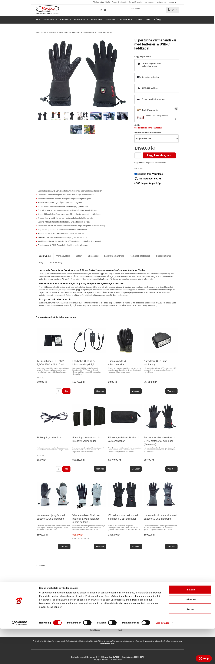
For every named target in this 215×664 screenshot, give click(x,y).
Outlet (147, 19)
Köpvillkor (120, 616)
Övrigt (158, 19)
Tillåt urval (190, 634)
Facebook (171, 616)
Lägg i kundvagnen (159, 155)
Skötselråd (93, 256)
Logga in (172, 2)
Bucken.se (145, 616)
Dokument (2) (55, 262)
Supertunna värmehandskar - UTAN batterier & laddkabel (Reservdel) (159, 440)
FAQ (41, 262)
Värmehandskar (50, 19)
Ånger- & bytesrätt (119, 2)
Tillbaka (40, 565)
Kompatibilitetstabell (140, 256)
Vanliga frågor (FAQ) (101, 2)
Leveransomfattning (114, 256)
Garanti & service (135, 2)
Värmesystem (63, 256)
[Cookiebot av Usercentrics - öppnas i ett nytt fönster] (19, 658)
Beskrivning (45, 256)
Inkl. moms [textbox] (135, 9)
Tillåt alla (190, 625)
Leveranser (149, 2)
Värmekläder (96, 19)
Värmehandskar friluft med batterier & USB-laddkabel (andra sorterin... (86, 518)
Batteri (79, 256)
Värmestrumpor (80, 19)
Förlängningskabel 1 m (49, 437)
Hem (38, 19)
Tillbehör (138, 19)
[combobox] (137, 9)
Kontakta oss (161, 2)
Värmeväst (110, 19)
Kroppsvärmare (125, 19)
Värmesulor (65, 19)
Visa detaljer (162, 658)
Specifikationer (163, 256)
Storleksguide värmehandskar (148, 128)
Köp (66, 391)
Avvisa (190, 644)
